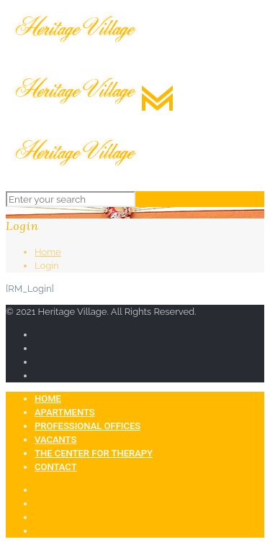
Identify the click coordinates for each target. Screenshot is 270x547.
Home (48, 252)
